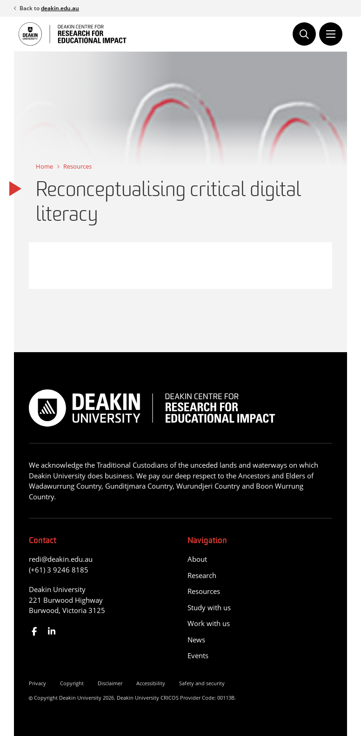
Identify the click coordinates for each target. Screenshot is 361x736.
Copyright (72, 683)
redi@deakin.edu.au (61, 559)
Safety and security (202, 683)
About (197, 559)
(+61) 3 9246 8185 (58, 569)
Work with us (208, 623)
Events (197, 655)
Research (201, 575)
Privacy (37, 683)
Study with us (209, 607)
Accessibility (150, 683)
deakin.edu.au (60, 8)
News (196, 639)
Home (44, 166)
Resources (77, 166)
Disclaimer (110, 683)
